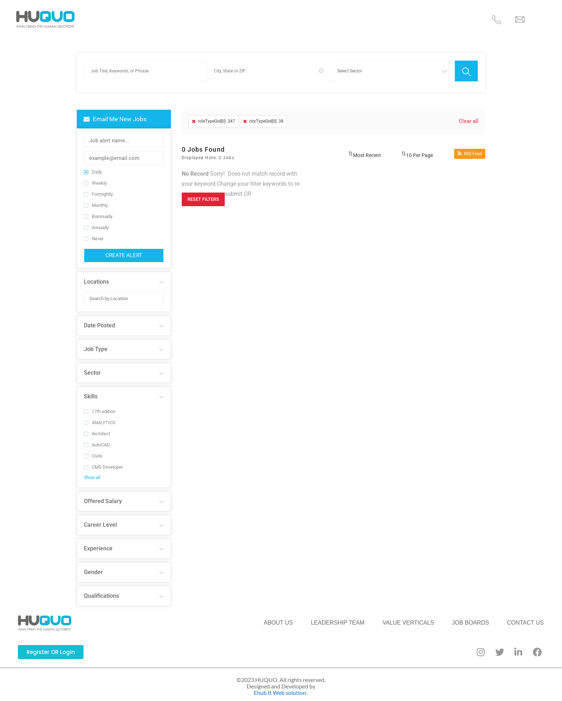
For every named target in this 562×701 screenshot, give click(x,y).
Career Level (100, 520)
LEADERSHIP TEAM (243, 17)
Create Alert (123, 251)
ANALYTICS (99, 418)
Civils (93, 451)
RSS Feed (470, 149)
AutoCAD (97, 440)
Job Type (96, 344)
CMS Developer (103, 462)
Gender (93, 567)
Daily (93, 167)
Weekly (95, 178)
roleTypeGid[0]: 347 (213, 116)
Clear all (468, 116)
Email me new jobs (115, 114)
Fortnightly (98, 190)
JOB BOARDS (371, 17)
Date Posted (99, 321)
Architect (97, 429)
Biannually (98, 212)
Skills (90, 392)
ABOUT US (185, 17)
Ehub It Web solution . (281, 688)
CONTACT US (423, 17)
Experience (98, 544)
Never (94, 234)
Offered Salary (103, 496)
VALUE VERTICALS (311, 17)
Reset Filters (203, 195)
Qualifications (101, 591)
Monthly (96, 201)
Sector (92, 368)
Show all (92, 473)
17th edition (99, 407)
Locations (96, 277)
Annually (96, 223)
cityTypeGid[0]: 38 (263, 116)
